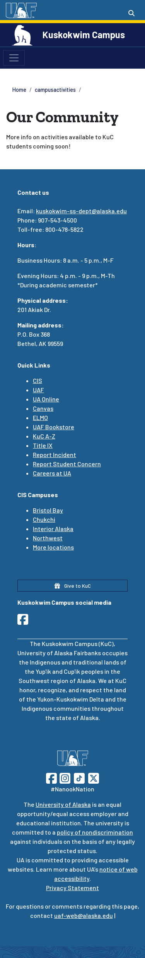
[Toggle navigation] (14, 58)
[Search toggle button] (131, 13)
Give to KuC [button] (73, 585)
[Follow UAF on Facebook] (51, 777)
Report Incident (54, 454)
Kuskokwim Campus (84, 34)
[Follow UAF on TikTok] (79, 777)
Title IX (43, 445)
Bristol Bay (48, 510)
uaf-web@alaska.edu (83, 915)
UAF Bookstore (53, 426)
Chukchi (44, 519)
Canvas (43, 408)
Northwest (48, 537)
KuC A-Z (44, 436)
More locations (53, 547)
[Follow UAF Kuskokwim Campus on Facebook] (25, 621)
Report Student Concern (67, 463)
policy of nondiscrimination (95, 832)
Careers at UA (52, 473)
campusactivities (55, 89)
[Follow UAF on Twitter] (93, 777)
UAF (38, 389)
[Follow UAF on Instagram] (64, 777)
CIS (37, 380)
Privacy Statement (72, 887)
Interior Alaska (53, 528)
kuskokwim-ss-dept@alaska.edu (81, 210)
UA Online (46, 399)
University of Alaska (63, 804)
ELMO (40, 417)
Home (19, 89)
